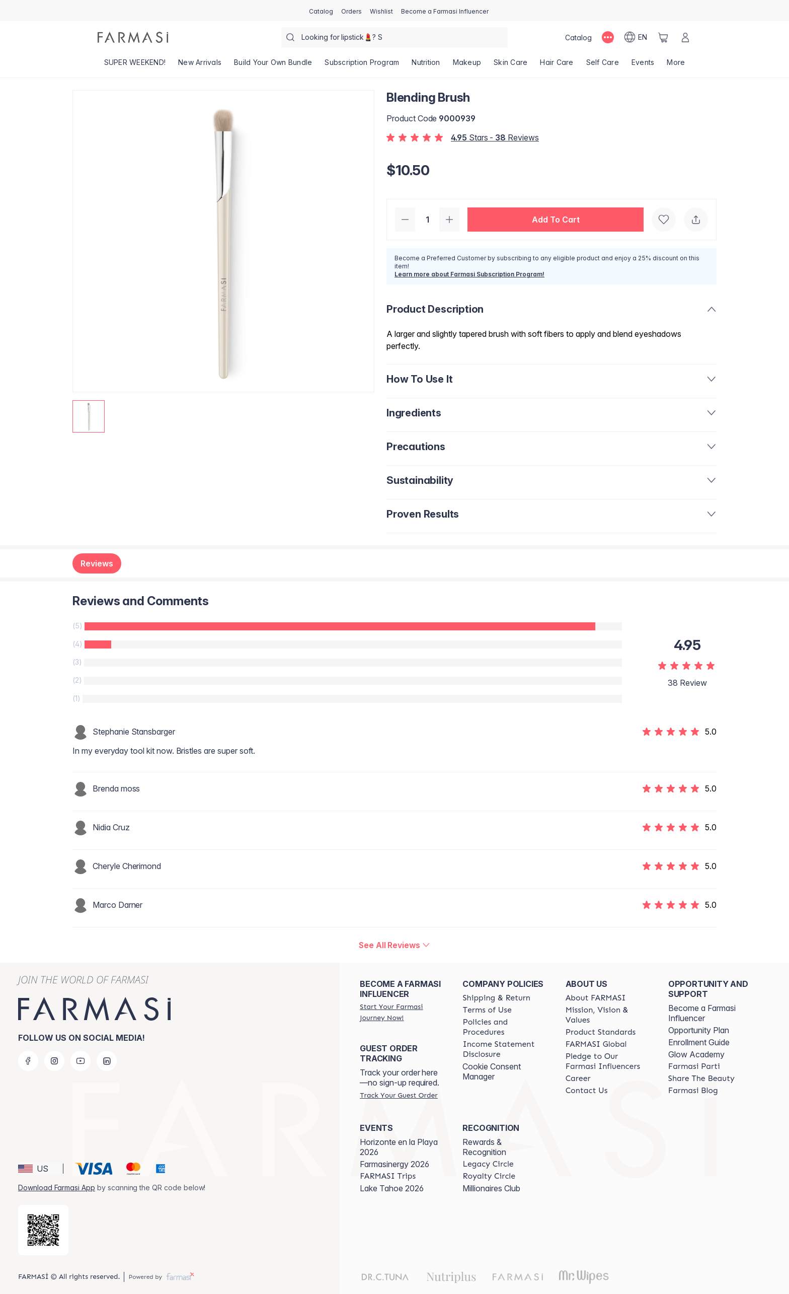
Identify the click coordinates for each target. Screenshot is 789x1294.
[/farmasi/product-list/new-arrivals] (200, 65)
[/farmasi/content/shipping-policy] (496, 998)
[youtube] (80, 1061)
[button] (555, 219)
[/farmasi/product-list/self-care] (602, 65)
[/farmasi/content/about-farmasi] (596, 998)
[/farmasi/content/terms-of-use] (486, 1010)
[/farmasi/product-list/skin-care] (511, 65)
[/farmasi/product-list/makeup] (467, 65)
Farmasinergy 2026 (394, 1164)
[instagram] (54, 1061)
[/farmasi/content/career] (578, 1078)
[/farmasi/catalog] (321, 11)
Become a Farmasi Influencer (702, 1013)
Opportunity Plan (698, 1030)
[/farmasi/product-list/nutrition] (426, 65)
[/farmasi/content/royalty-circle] (488, 1176)
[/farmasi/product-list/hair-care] (557, 65)
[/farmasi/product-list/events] (643, 65)
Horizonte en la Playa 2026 (399, 1147)
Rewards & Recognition (484, 1147)
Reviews (97, 563)
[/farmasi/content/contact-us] (587, 1091)
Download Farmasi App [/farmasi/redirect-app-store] (56, 1187)
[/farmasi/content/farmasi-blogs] (693, 1091)
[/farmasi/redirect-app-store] (43, 1230)
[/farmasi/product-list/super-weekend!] (135, 65)
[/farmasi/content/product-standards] (601, 1032)
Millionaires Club (491, 1188)
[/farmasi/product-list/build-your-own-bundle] (273, 65)
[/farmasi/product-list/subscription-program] (362, 65)
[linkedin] (107, 1061)
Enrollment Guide (699, 1042)
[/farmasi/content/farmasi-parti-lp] (694, 1066)
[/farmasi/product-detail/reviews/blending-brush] (394, 945)
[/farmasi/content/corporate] (596, 1044)
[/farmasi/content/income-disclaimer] (504, 1049)
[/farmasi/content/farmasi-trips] (388, 1176)
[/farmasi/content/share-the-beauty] (701, 1078)
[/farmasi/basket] (663, 37)
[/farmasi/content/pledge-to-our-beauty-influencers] (608, 1061)
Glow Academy (696, 1054)
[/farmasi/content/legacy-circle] (487, 1164)
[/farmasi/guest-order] (398, 1095)
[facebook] (28, 1061)
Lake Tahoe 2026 (392, 1188)
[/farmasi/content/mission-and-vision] (608, 1015)
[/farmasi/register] (351, 11)
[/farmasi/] (133, 37)
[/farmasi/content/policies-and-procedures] (504, 1027)
